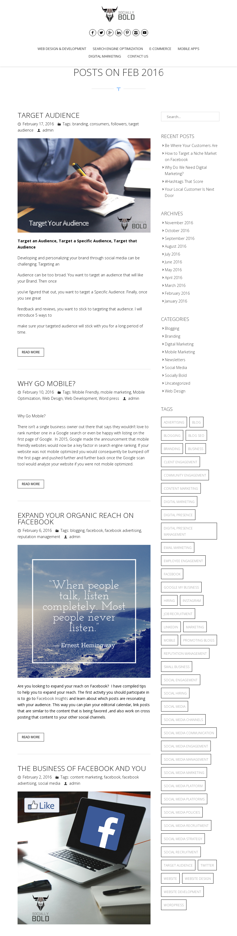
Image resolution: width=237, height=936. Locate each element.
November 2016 (179, 222)
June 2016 (173, 261)
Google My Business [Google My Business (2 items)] (181, 587)
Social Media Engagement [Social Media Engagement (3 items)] (186, 746)
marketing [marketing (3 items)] (195, 627)
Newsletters (175, 359)
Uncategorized (177, 383)
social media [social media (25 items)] (174, 706)
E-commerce (160, 48)
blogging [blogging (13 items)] (172, 435)
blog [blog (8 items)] (196, 422)
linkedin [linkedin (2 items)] (171, 627)
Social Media (176, 367)
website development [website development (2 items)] (182, 892)
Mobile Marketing (180, 351)
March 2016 (175, 285)
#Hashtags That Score (184, 181)
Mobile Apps (188, 48)
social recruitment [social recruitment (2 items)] (181, 852)
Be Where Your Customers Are (191, 145)
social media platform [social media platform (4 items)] (183, 786)
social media (116, 257)
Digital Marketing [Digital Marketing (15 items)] (179, 501)
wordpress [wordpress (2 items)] (174, 905)
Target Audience (49, 115)
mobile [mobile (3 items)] (169, 640)
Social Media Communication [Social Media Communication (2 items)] (189, 733)
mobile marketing (116, 392)
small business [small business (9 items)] (176, 667)
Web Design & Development (62, 48)
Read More (31, 352)
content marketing (86, 777)
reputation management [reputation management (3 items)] (185, 653)
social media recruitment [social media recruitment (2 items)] (186, 825)
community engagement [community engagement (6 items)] (185, 475)
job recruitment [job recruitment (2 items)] (178, 614)
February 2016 (177, 293)
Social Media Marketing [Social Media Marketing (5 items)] (184, 772)
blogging (77, 530)
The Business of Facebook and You (82, 768)
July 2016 (172, 254)
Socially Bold (176, 375)
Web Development (81, 398)
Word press (109, 398)
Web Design (52, 398)
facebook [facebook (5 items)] (172, 574)
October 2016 (177, 230)
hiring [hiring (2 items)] (169, 600)
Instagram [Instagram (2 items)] (192, 600)
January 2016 (176, 301)
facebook (94, 530)
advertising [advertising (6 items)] (174, 422)
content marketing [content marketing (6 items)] (181, 488)
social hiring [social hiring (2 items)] (175, 693)
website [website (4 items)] (170, 878)
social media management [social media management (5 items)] (186, 759)
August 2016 (175, 246)
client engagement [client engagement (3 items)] (180, 462)
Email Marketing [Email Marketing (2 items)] (178, 547)
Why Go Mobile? (46, 383)
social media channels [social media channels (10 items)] (183, 719)
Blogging (172, 328)
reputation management (39, 536)
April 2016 (173, 277)
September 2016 (179, 238)
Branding (172, 336)
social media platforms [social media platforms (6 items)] (184, 799)
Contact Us (138, 56)
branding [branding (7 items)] (172, 449)
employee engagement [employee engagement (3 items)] (183, 561)
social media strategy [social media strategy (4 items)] (183, 839)
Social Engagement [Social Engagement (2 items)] (181, 680)
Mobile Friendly (85, 392)
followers (119, 123)
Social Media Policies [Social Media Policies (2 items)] (182, 812)
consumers (99, 123)
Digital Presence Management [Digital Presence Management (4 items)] (178, 531)
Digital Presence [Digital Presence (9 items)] (178, 515)
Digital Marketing (105, 56)
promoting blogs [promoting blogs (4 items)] (198, 640)
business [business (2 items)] (195, 449)
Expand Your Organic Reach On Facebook (76, 518)
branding (80, 123)
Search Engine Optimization (118, 48)
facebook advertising (123, 530)
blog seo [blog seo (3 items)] (196, 435)
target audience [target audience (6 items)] (178, 865)
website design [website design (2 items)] (198, 878)
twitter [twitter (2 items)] (207, 865)
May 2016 (173, 269)
